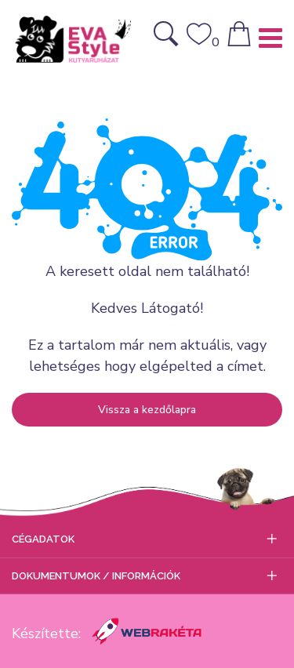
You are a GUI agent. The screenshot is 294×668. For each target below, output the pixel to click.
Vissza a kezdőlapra (147, 409)
